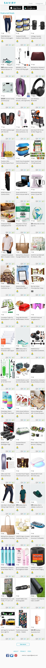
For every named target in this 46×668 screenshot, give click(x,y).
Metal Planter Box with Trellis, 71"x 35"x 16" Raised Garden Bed (7, 600)
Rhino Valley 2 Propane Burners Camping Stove (38, 444)
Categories (39, 3)
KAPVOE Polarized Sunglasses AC (36, 318)
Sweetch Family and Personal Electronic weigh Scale (7, 100)
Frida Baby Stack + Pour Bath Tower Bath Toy (7, 413)
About (16, 651)
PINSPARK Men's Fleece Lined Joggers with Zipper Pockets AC (8, 38)
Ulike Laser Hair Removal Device (6, 475)
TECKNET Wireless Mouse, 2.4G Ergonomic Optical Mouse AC (23, 100)
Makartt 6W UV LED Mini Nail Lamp (36, 475)
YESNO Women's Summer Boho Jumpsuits (6, 194)
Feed (29, 651)
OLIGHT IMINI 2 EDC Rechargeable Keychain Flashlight (21, 600)
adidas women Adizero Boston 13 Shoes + (7, 69)
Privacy (23, 651)
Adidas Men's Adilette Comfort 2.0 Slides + (37, 507)
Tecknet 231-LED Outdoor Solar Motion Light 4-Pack (22, 38)
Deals (31, 3)
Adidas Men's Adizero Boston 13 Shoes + (21, 350)
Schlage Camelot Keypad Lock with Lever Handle (36, 38)
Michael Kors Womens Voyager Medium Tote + (22, 257)
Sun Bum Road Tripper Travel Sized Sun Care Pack (22, 475)
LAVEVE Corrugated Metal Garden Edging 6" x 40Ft (37, 569)
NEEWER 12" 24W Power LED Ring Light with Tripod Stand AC (22, 69)
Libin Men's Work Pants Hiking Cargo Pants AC (8, 506)
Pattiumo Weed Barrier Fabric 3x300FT (38, 600)
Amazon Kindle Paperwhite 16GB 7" (22, 287)
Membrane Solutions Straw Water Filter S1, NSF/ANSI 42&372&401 (7, 569)
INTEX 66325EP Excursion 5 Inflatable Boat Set (37, 538)
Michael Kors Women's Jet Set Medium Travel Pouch (38, 69)
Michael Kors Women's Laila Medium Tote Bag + (8, 538)
